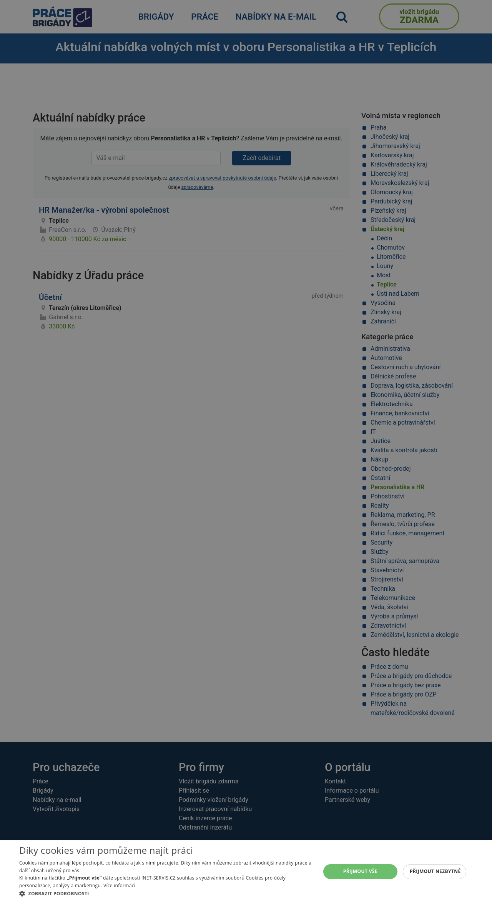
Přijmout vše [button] (360, 871)
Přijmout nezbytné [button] (435, 871)
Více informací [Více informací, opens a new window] (119, 885)
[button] (165, 893)
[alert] (246, 451)
